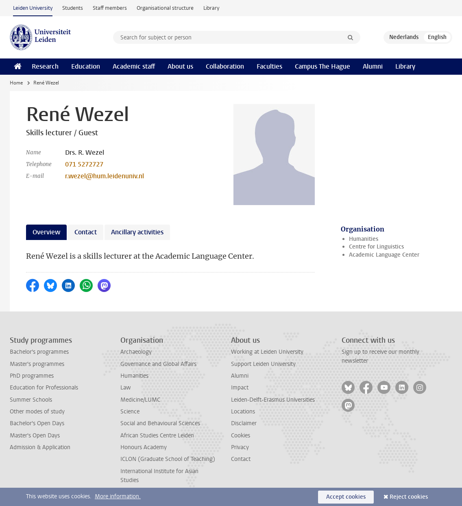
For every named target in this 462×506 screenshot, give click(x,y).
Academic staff (134, 66)
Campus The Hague (322, 66)
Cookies (240, 435)
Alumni (373, 66)
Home (16, 83)
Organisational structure (165, 7)
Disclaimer (244, 423)
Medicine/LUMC (140, 400)
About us (180, 66)
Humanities (363, 239)
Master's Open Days (35, 435)
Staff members (110, 7)
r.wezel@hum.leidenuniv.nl (104, 176)
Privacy (240, 447)
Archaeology (136, 352)
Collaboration (225, 66)
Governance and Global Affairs (158, 364)
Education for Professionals (44, 387)
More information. (118, 496)
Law (125, 387)
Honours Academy (143, 447)
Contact (241, 459)
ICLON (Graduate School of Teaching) (167, 459)
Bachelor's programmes (39, 352)
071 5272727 (84, 164)
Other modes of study (37, 411)
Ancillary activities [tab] (137, 232)
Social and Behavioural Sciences (160, 423)
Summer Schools (31, 400)
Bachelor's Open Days (37, 423)
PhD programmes (32, 376)
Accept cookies (346, 497)
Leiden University (32, 7)
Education (85, 66)
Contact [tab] (85, 232)
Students (72, 7)
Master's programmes (37, 364)
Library (211, 7)
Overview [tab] (46, 232)
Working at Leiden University (267, 352)
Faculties (269, 66)
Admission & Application (40, 447)
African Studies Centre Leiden (157, 435)
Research (45, 66)
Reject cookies (409, 497)
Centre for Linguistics (376, 247)
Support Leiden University (263, 364)
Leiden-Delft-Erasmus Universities (273, 400)
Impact (239, 387)
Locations (243, 411)
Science (129, 411)
